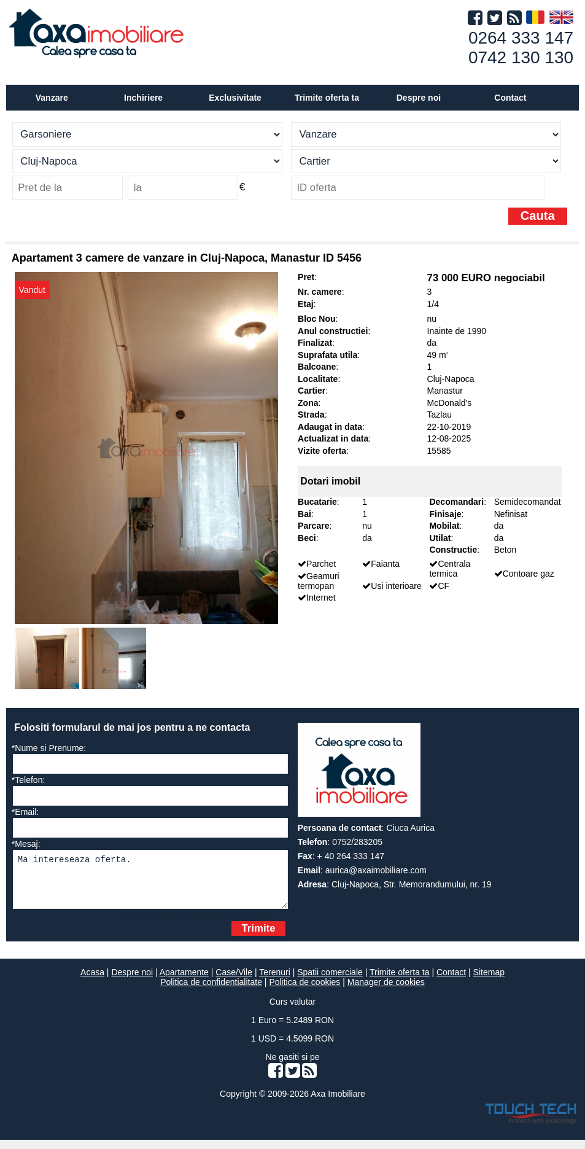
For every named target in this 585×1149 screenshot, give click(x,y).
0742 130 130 (520, 57)
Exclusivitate (235, 98)
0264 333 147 (520, 37)
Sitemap (489, 981)
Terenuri (274, 981)
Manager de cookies (386, 991)
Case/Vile (233, 981)
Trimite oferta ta (327, 98)
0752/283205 (357, 842)
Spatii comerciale (330, 981)
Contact (510, 98)
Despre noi (132, 981)
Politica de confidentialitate (211, 991)
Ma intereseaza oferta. (151, 884)
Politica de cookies (304, 991)
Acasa (92, 981)
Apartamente (184, 981)
